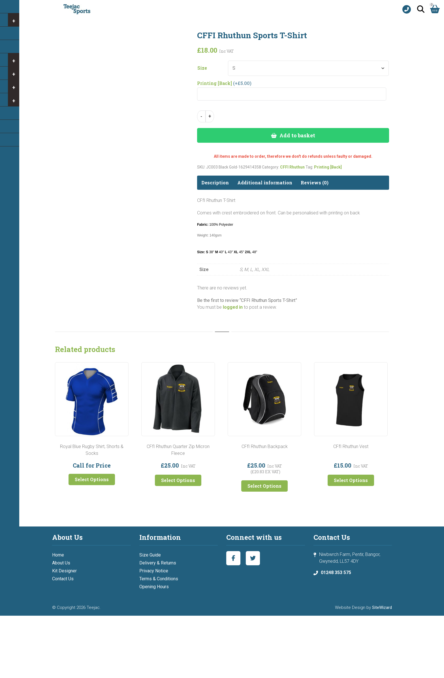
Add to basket (297, 135)
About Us (61, 563)
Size (202, 68)
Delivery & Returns (157, 563)
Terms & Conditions (158, 578)
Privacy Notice (153, 570)
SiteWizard (382, 607)
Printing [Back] (328, 167)
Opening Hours (154, 586)
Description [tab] (215, 183)
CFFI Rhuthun (292, 167)
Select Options (92, 479)
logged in (233, 307)
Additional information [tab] (264, 183)
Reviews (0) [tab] (314, 183)
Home (58, 555)
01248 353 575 (336, 572)
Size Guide (150, 555)
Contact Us (63, 578)
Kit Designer (64, 570)
